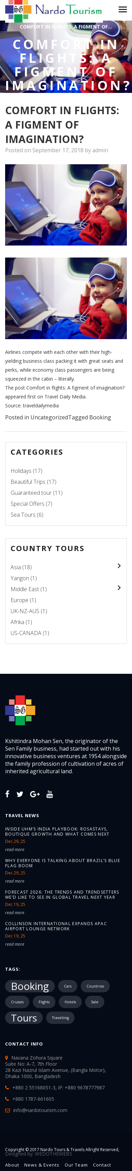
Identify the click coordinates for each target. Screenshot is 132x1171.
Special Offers (27, 503)
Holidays (21, 471)
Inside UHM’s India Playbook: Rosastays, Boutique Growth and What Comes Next (57, 831)
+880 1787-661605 (33, 1099)
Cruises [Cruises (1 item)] (17, 1002)
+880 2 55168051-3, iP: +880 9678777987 (58, 1087)
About (12, 1165)
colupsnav (118, 566)
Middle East (25, 589)
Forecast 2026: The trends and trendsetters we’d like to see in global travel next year (62, 894)
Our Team (76, 1165)
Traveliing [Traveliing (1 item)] (60, 1017)
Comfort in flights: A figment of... (66, 26)
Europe (19, 600)
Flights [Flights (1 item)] (44, 1002)
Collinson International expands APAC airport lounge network (56, 926)
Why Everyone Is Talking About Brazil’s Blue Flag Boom (62, 863)
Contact (102, 1165)
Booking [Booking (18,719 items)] (30, 986)
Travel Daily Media (64, 396)
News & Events (42, 1165)
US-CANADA (26, 633)
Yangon (20, 578)
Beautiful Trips (28, 482)
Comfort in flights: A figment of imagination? (75, 387)
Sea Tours (23, 514)
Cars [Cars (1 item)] (67, 986)
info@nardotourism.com (40, 1110)
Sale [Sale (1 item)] (94, 1002)
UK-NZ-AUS (25, 611)
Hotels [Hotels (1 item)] (70, 1002)
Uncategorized (49, 417)
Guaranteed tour (31, 493)
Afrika (17, 622)
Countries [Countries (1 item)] (95, 986)
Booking (100, 417)
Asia (16, 567)
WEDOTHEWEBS (53, 1153)
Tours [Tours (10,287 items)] (24, 1018)
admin (100, 150)
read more (14, 849)
